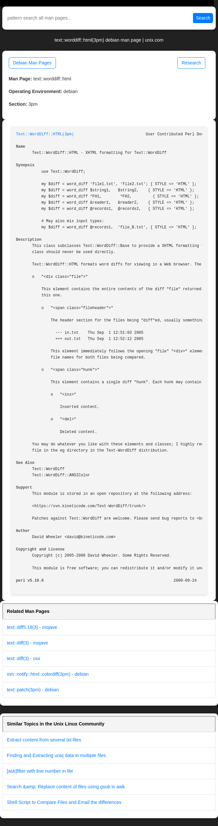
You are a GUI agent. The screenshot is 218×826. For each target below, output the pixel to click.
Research (191, 62)
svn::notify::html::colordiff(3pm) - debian (48, 674)
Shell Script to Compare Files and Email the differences (64, 802)
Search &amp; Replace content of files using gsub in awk (66, 786)
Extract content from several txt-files (44, 739)
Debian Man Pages (32, 62)
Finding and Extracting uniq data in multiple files (56, 755)
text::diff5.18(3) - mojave (32, 627)
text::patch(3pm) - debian (33, 689)
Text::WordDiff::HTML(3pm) (45, 134)
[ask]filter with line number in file (40, 771)
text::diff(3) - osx (23, 658)
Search (203, 17)
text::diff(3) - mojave (27, 642)
